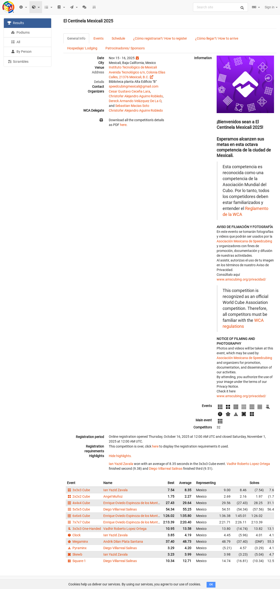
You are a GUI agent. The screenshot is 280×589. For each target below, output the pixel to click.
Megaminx (77, 541)
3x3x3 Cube (78, 490)
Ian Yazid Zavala (121, 464)
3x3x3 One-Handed (84, 529)
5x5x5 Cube (78, 509)
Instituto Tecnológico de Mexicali (133, 67)
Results (15, 23)
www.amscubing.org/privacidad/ (241, 279)
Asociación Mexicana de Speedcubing (244, 241)
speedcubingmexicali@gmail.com (133, 86)
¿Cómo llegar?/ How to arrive (216, 38)
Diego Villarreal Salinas (165, 468)
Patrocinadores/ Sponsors (125, 48)
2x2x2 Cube (78, 496)
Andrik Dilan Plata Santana (123, 541)
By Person (21, 51)
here (123, 125)
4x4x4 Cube (78, 503)
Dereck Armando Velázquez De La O (135, 101)
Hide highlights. (120, 456)
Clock (74, 535)
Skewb (74, 554)
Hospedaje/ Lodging (82, 48)
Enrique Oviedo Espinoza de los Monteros (133, 503)
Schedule (118, 38)
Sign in (271, 7)
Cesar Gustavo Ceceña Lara (129, 91)
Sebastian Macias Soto (132, 106)
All (15, 42)
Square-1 (76, 561)
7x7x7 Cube (78, 522)
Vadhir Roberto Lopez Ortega (248, 464)
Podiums (20, 32)
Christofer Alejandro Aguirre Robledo (136, 96)
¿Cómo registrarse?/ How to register (160, 38)
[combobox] (220, 7)
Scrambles (17, 61)
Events (98, 38)
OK (211, 584)
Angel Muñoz (113, 496)
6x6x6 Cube (78, 516)
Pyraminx (77, 548)
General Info (76, 38)
